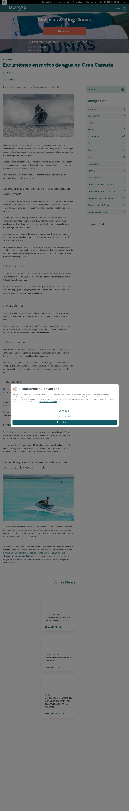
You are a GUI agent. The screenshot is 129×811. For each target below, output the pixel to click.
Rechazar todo (64, 416)
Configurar (64, 410)
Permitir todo (64, 422)
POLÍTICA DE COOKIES (48, 402)
